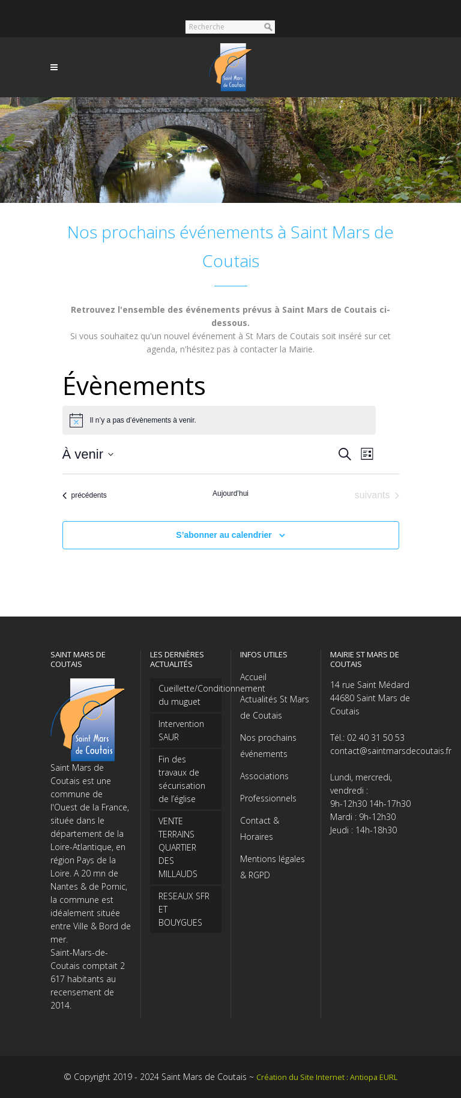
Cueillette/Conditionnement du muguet (185, 695)
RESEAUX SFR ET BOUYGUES (183, 909)
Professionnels (268, 798)
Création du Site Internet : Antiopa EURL (326, 1077)
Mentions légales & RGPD (272, 867)
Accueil (253, 677)
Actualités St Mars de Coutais (274, 707)
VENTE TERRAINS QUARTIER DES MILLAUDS (177, 847)
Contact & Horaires (259, 828)
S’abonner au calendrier (224, 535)
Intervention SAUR (181, 730)
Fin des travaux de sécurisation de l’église (181, 778)
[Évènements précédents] (84, 495)
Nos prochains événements (268, 745)
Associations (264, 776)
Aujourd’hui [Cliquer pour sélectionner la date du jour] (230, 493)
